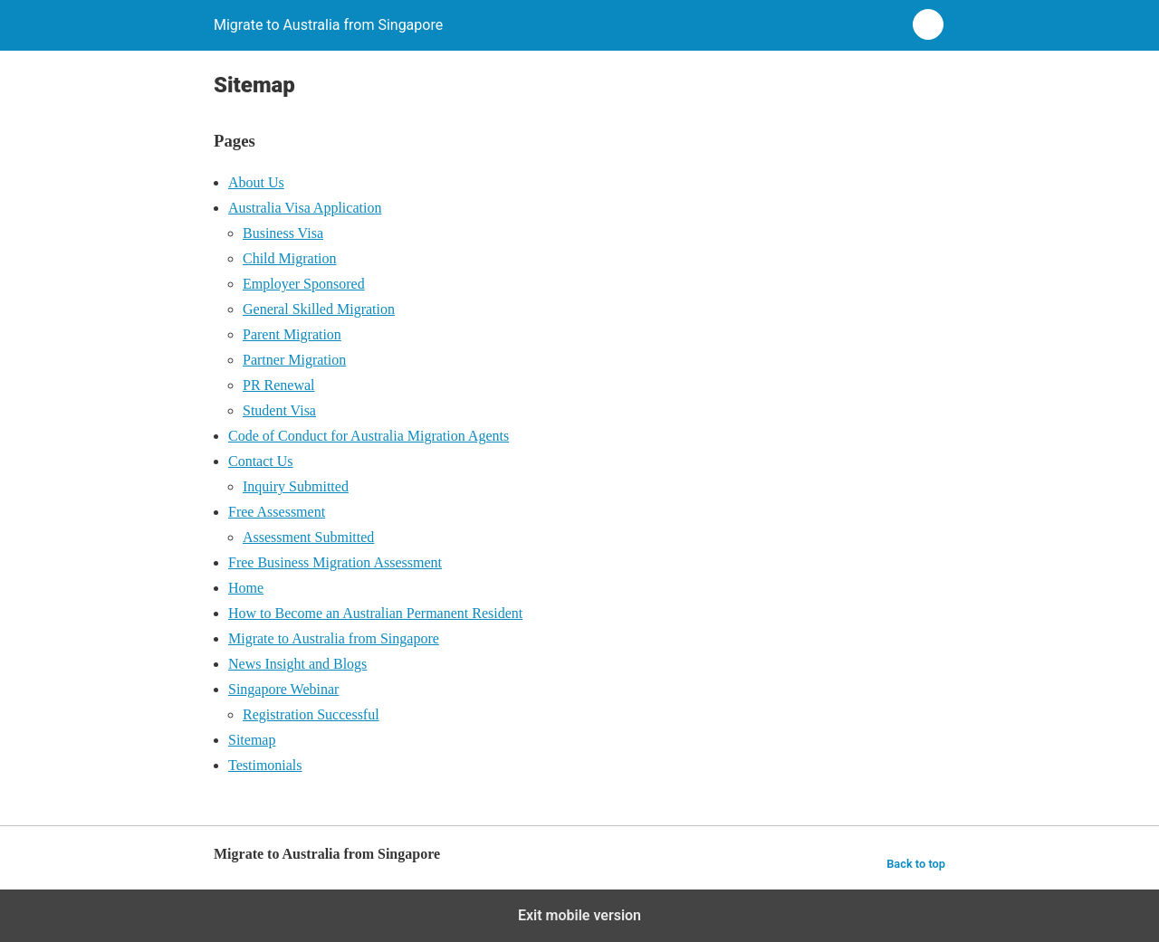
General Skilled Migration (319, 309)
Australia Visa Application (304, 207)
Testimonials (265, 765)
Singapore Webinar (283, 689)
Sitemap (251, 739)
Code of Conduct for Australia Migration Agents (368, 435)
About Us (256, 182)
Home (245, 587)
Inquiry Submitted (296, 486)
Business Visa (283, 233)
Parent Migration (292, 334)
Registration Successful (311, 714)
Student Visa (279, 410)
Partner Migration (294, 359)
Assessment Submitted (308, 537)
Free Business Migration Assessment (335, 562)
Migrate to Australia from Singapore (333, 638)
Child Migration (290, 258)
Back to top (915, 864)
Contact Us (260, 461)
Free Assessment (276, 511)
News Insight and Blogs (297, 663)
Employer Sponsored (304, 283)
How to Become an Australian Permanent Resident (375, 613)
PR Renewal (279, 385)
